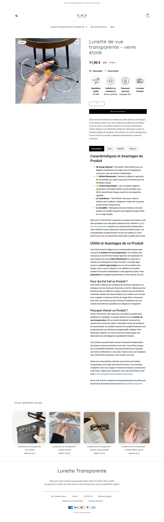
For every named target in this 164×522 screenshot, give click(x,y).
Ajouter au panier (118, 111)
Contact (64, 496)
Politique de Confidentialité (109, 496)
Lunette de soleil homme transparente (68, 27)
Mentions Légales (89, 496)
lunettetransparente (133, 384)
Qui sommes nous (99, 27)
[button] (16, 16)
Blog (112, 27)
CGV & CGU (75, 496)
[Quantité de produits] (97, 104)
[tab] (96, 148)
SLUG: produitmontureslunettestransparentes (114, 374)
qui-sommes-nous (50, 496)
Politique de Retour (82, 500)
